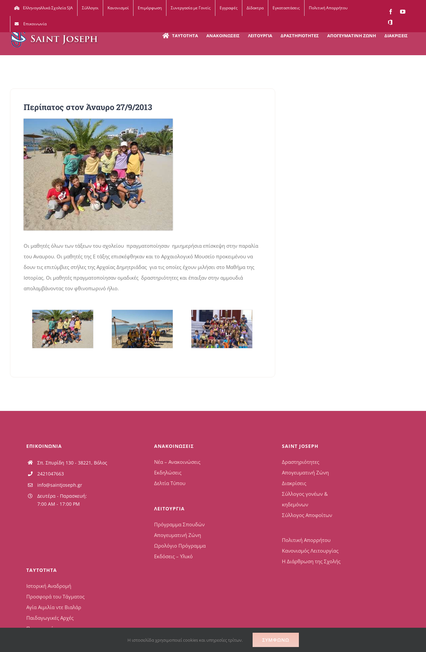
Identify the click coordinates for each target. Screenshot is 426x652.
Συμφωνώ (275, 640)
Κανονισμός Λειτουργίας (310, 550)
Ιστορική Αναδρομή (48, 586)
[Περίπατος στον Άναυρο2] (142, 329)
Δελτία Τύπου (169, 483)
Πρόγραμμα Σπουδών (179, 524)
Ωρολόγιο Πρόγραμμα (180, 545)
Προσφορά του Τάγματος (55, 596)
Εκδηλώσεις (167, 472)
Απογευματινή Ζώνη (177, 535)
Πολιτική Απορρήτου (306, 540)
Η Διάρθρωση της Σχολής (311, 561)
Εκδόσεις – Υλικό (173, 556)
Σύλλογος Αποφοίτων (307, 515)
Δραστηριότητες (300, 461)
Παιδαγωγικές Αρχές (50, 617)
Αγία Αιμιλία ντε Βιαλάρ (53, 607)
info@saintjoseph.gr (59, 485)
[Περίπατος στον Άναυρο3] (221, 329)
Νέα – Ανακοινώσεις (177, 461)
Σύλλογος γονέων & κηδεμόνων (305, 499)
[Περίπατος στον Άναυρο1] (62, 329)
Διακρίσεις (294, 483)
